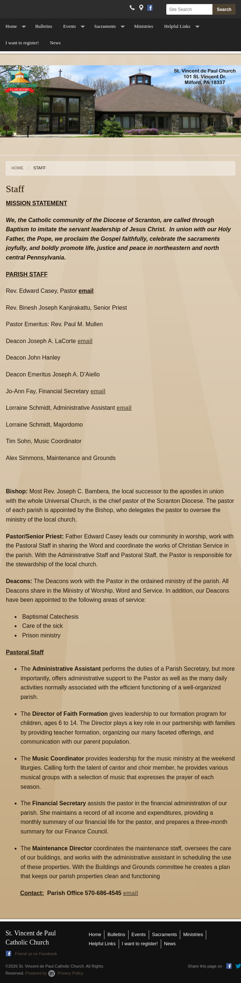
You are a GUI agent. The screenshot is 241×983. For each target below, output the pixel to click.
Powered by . (40, 973)
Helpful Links (177, 26)
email (85, 341)
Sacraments (105, 26)
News (55, 42)
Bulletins (43, 26)
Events (69, 26)
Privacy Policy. (71, 973)
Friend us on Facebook (31, 953)
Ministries (143, 26)
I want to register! (22, 42)
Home (11, 26)
